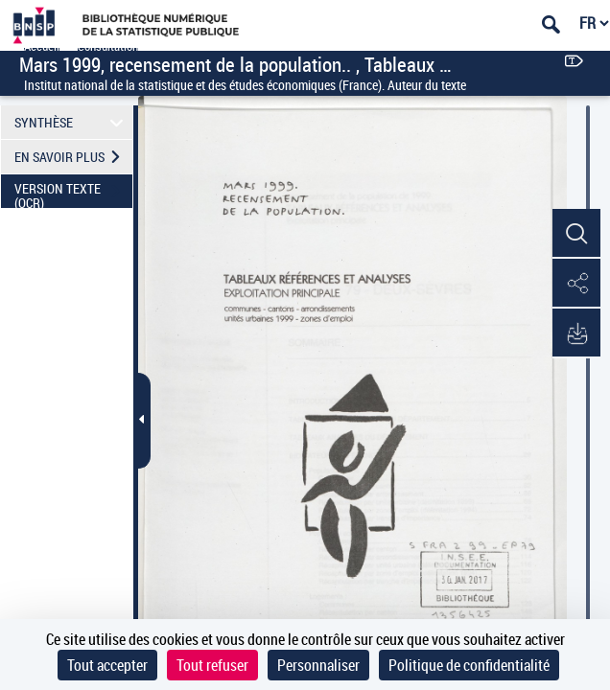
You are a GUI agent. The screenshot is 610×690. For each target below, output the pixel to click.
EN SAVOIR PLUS (73, 157)
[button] (576, 234)
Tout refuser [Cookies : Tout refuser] (212, 665)
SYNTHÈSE (71, 122)
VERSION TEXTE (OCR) (73, 193)
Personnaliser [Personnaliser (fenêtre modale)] (318, 665)
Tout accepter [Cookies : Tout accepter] (107, 665)
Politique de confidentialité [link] (469, 665)
